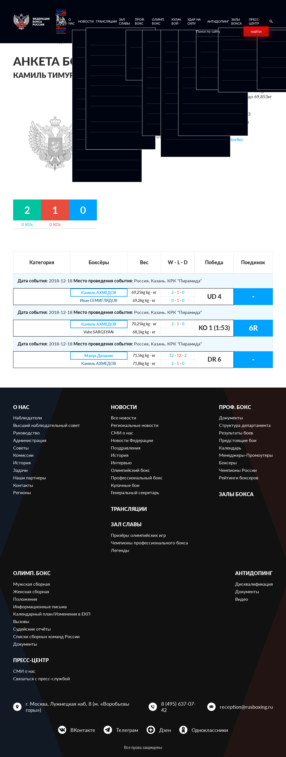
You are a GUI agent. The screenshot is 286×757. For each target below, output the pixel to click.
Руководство (26, 432)
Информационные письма (40, 606)
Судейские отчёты (32, 628)
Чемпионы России (238, 470)
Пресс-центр (254, 21)
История (22, 462)
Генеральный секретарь (135, 492)
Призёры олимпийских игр (138, 535)
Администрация (29, 440)
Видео (241, 599)
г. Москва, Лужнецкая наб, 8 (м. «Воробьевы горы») (77, 707)
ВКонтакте (82, 730)
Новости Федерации (132, 440)
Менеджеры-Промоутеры (246, 455)
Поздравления (125, 447)
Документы (231, 417)
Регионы (22, 492)
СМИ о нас (122, 432)
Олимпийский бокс (130, 470)
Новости (86, 21)
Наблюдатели (27, 417)
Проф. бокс (140, 21)
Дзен (165, 730)
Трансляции (106, 21)
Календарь (230, 447)
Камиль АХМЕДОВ (98, 292)
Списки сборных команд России (46, 636)
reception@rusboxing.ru (246, 707)
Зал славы (124, 21)
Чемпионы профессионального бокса (149, 542)
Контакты (23, 485)
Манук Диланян (98, 355)
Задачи (20, 470)
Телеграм (127, 730)
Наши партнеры (29, 477)
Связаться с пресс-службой (41, 678)
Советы (21, 447)
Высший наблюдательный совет (46, 425)
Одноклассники (210, 730)
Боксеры (228, 462)
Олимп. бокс (158, 21)
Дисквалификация (254, 584)
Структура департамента (245, 425)
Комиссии (23, 455)
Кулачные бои (125, 485)
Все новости (123, 417)
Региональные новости (134, 425)
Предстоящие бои (237, 440)
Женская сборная (31, 591)
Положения (25, 599)
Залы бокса (236, 21)
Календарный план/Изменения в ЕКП (51, 613)
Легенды (120, 550)
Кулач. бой (176, 21)
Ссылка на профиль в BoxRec (214, 139)
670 (234, 105)
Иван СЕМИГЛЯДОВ (98, 301)
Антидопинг (218, 21)
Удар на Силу (194, 21)
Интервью (121, 462)
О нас (71, 21)
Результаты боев (236, 432)
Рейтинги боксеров (238, 477)
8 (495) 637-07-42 (178, 707)
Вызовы (21, 621)
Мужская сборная (31, 584)
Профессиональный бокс (137, 477)
